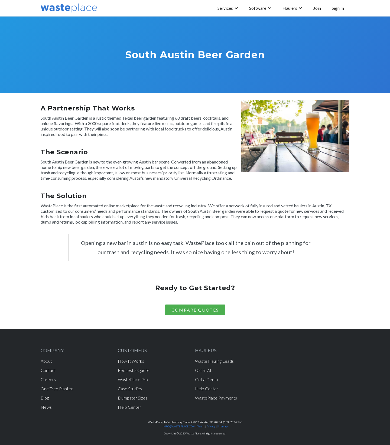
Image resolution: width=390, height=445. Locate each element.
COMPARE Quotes (195, 309)
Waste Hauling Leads (214, 361)
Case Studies (130, 388)
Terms (201, 426)
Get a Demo (206, 379)
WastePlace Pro (133, 379)
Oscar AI (203, 370)
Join (317, 8)
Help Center (129, 407)
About (46, 361)
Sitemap (222, 426)
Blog (45, 397)
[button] (228, 8)
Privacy (211, 426)
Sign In (338, 8)
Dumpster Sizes (132, 397)
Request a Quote (134, 370)
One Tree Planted (57, 388)
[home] (69, 8)
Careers (48, 379)
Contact (48, 370)
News (46, 407)
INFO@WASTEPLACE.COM (179, 426)
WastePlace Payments (216, 397)
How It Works (131, 361)
